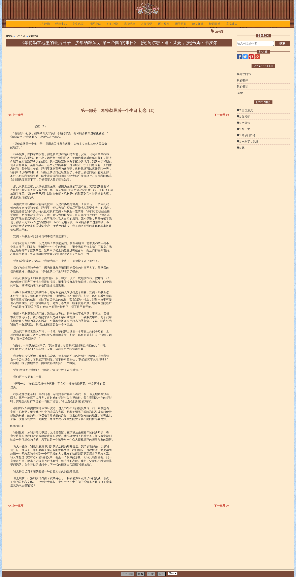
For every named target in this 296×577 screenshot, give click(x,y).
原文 (161, 573)
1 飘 (241, 147)
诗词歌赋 (214, 23)
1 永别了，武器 (248, 141)
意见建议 (231, 23)
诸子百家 (180, 23)
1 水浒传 (243, 122)
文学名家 (78, 23)
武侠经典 (129, 23)
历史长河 (163, 23)
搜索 (282, 43)
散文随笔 (197, 23)
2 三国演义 (245, 110)
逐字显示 (127, 573)
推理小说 (95, 23)
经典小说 (61, 23)
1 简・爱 (243, 129)
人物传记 (146, 23)
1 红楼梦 (243, 116)
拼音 (140, 573)
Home (9, 36)
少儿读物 (44, 23)
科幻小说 (112, 23)
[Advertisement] (119, 77)
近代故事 (33, 36)
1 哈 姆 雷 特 (246, 135)
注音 (151, 573)
